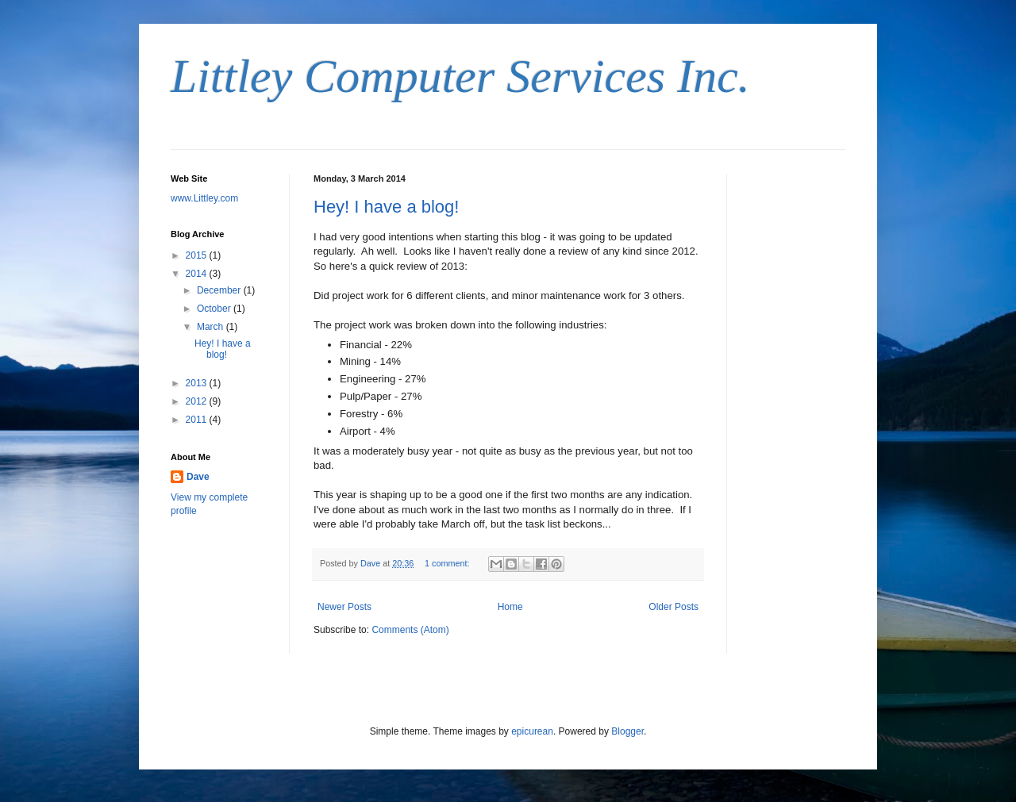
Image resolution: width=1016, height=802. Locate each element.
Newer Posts (344, 606)
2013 (198, 383)
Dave (198, 476)
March (211, 326)
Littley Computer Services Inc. (460, 76)
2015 (198, 255)
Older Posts (673, 606)
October (215, 308)
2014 (198, 273)
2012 (198, 401)
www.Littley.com (204, 198)
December (220, 290)
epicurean (532, 731)
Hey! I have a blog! (386, 207)
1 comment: (448, 563)
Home (510, 606)
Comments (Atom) (409, 629)
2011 (198, 419)
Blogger (627, 731)
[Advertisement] (797, 412)
